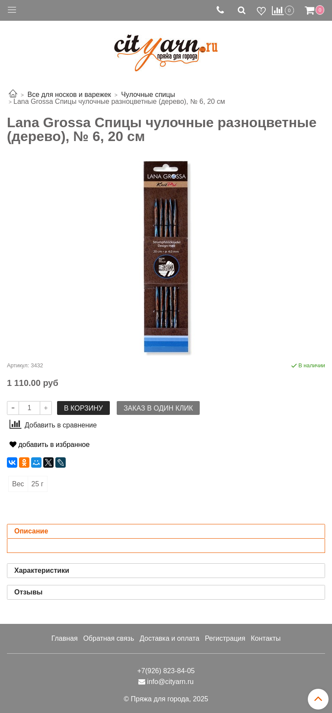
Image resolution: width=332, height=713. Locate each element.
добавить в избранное (49, 444)
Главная (64, 638)
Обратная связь (108, 638)
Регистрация (225, 638)
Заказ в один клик (158, 408)
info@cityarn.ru (170, 681)
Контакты (266, 638)
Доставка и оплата (169, 638)
